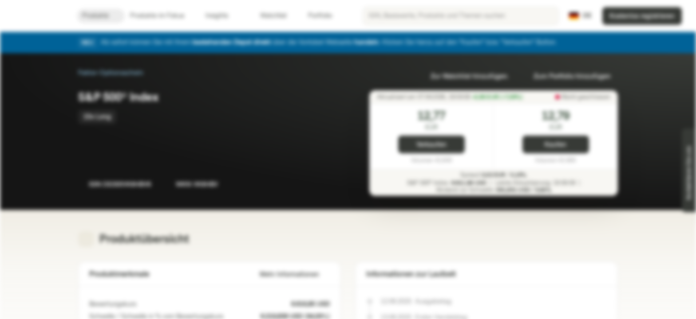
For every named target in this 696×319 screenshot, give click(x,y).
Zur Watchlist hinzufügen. (464, 76)
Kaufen (555, 144)
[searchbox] (460, 16)
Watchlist (268, 15)
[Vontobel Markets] (38, 15)
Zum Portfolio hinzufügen (567, 76)
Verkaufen (431, 144)
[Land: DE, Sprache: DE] (580, 16)
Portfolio (314, 15)
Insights (222, 15)
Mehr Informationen (295, 274)
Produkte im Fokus (162, 15)
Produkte (100, 15)
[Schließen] (612, 42)
